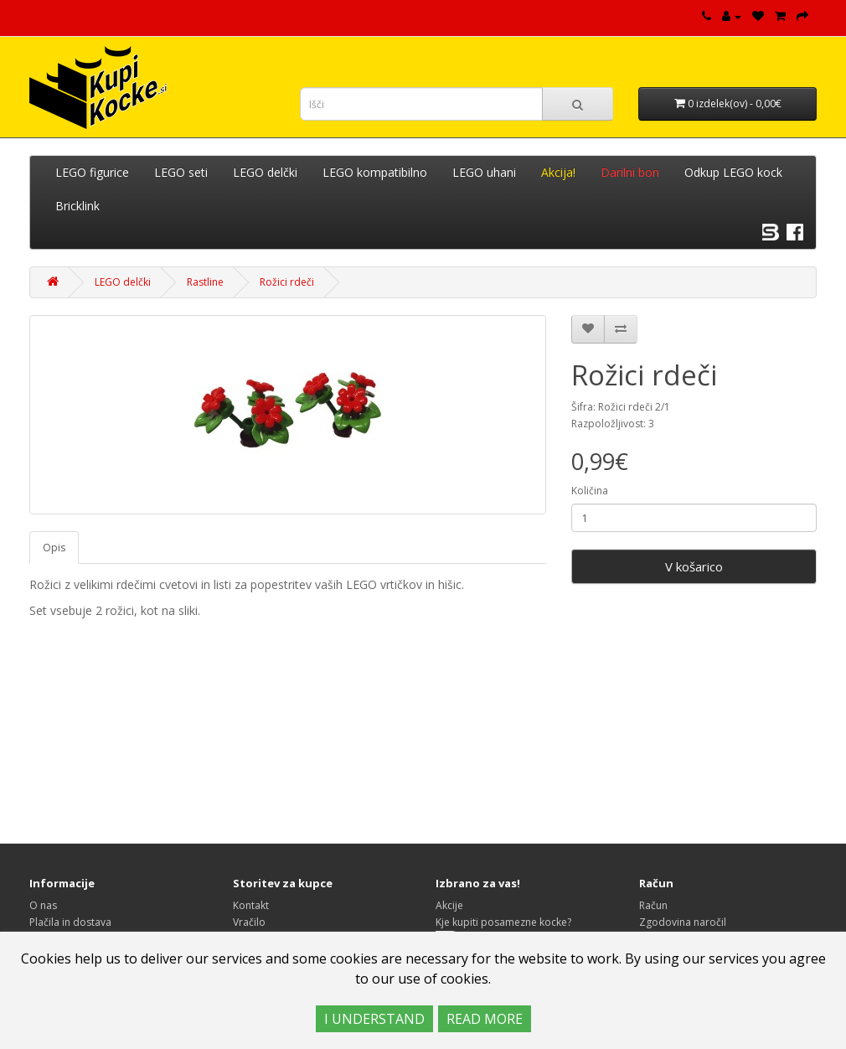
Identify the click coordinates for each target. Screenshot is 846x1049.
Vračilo (249, 922)
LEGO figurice (92, 172)
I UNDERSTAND (374, 1019)
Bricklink (77, 206)
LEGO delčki (265, 172)
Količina (589, 490)
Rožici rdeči (287, 282)
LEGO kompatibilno (374, 172)
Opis (54, 547)
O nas (43, 905)
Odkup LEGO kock (733, 172)
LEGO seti (181, 172)
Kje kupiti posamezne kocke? (503, 922)
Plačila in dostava (70, 922)
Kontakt (251, 905)
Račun (653, 905)
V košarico (694, 566)
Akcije (449, 905)
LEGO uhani (484, 172)
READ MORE (484, 1019)
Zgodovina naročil (682, 922)
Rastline (205, 282)
